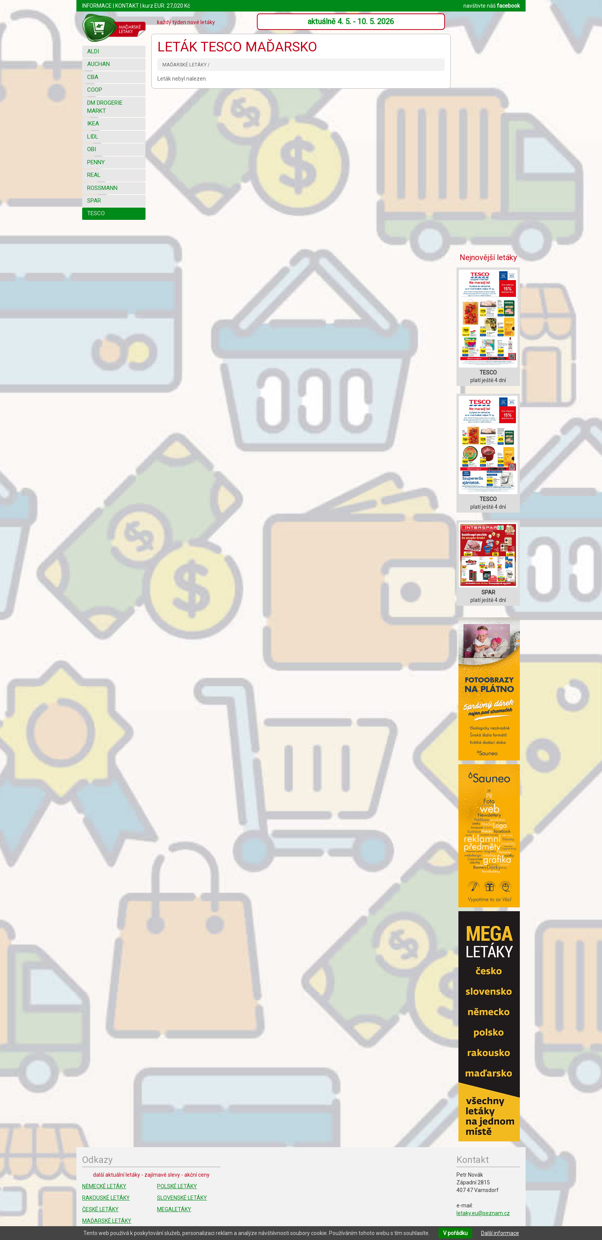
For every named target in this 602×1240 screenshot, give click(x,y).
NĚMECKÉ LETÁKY (104, 1186)
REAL (94, 174)
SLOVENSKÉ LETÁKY (182, 1198)
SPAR (94, 200)
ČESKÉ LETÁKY (100, 1209)
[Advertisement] (489, 128)
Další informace (500, 1233)
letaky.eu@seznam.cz (483, 1213)
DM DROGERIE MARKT (104, 106)
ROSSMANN (102, 188)
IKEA (93, 123)
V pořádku (455, 1233)
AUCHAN (98, 64)
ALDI (93, 51)
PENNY (96, 162)
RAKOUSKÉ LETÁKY (106, 1198)
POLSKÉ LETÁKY (177, 1186)
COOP (94, 89)
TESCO (96, 213)
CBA (92, 77)
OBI (91, 149)
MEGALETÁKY (174, 1209)
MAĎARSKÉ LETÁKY (106, 1221)
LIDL (92, 136)
